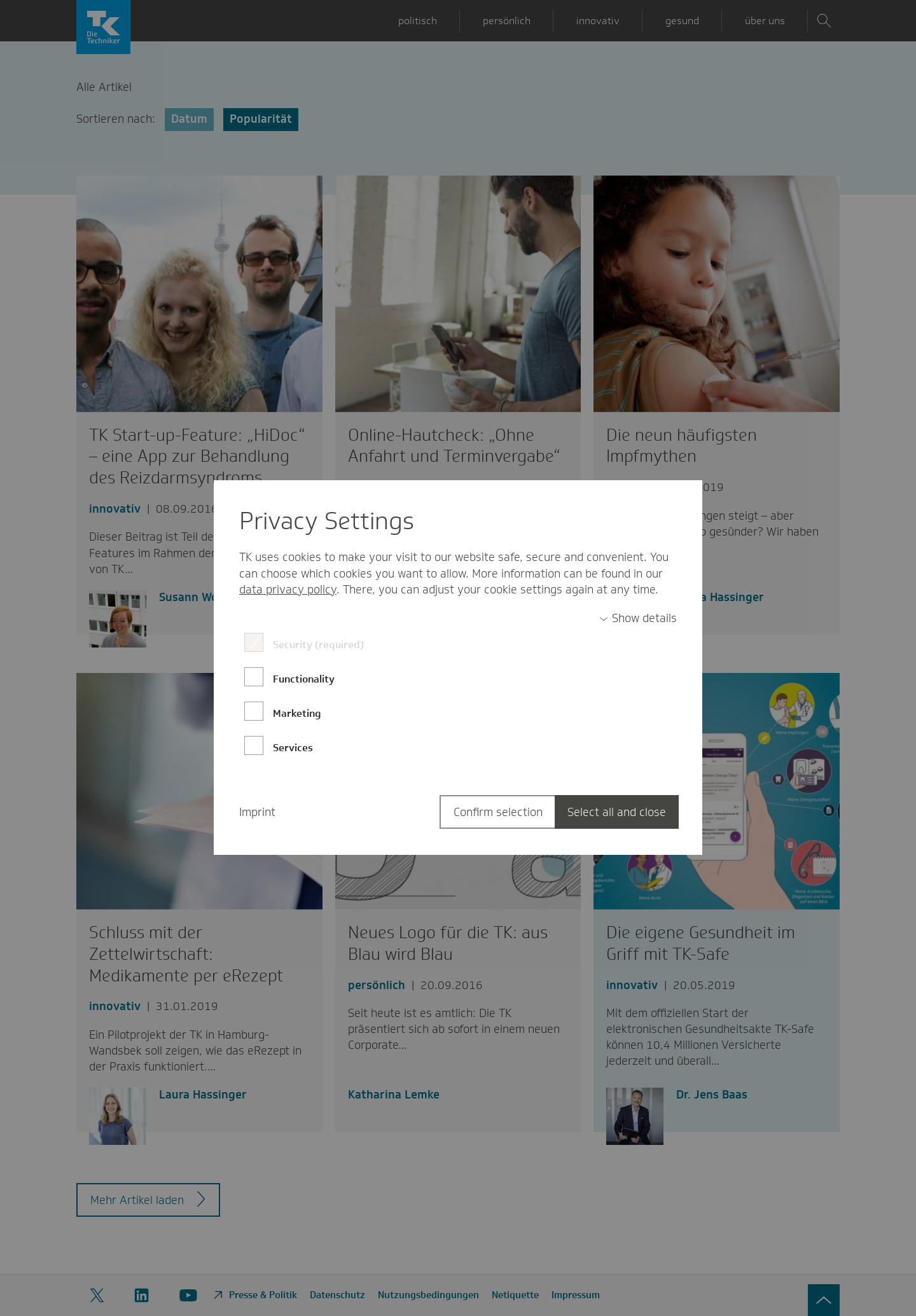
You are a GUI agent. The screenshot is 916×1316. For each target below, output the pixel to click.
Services (293, 747)
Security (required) (318, 644)
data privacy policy (288, 589)
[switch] (638, 619)
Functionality (304, 679)
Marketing (297, 713)
